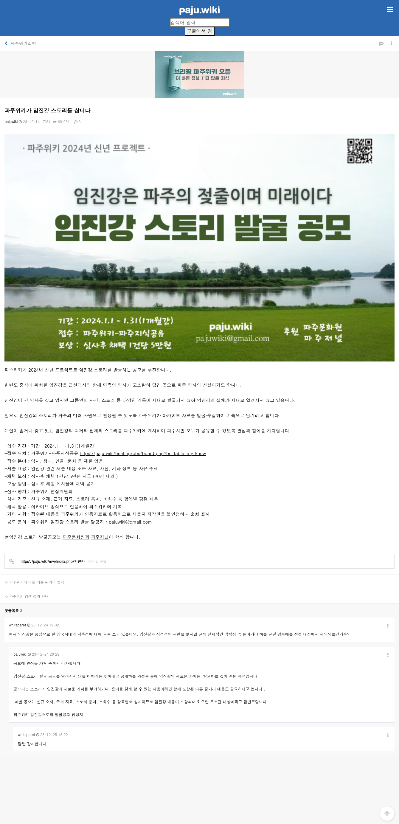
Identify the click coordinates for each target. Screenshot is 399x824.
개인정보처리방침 (154, 756)
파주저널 (100, 434)
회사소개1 (125, 756)
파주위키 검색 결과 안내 (24, 491)
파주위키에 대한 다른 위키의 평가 (32, 477)
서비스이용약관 (188, 756)
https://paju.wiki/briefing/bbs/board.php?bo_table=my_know (143, 351)
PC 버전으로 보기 (199, 811)
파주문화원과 (76, 434)
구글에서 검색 (199, 31)
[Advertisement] (199, 703)
